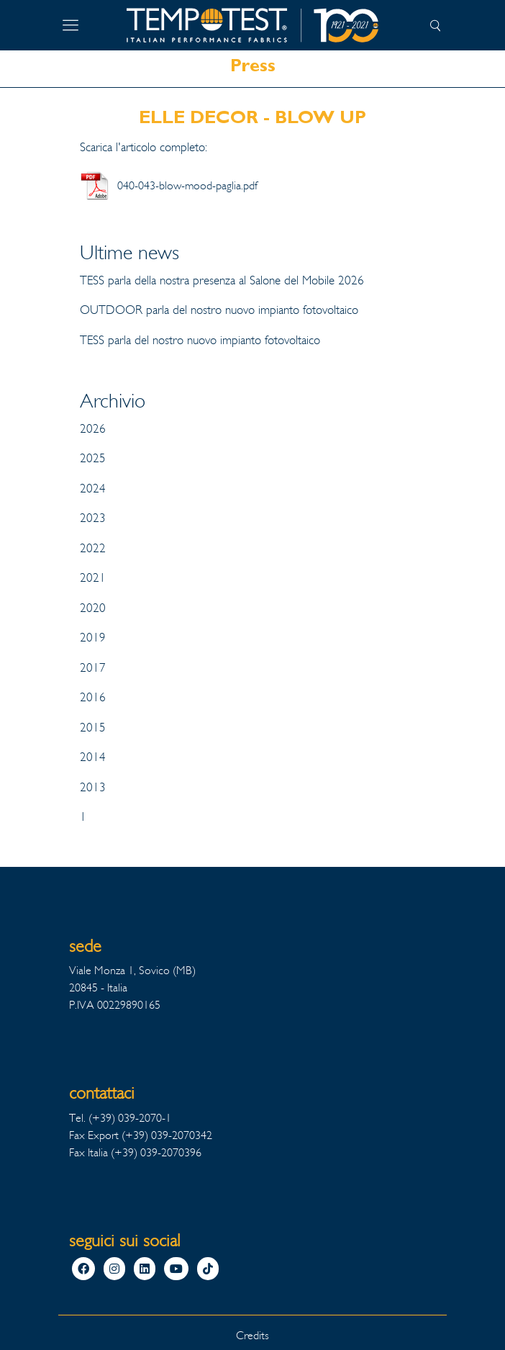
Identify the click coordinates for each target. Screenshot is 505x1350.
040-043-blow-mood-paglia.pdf (187, 185)
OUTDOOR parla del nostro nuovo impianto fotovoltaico (219, 310)
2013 (93, 787)
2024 (93, 488)
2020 (93, 608)
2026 (93, 428)
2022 (93, 548)
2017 (93, 667)
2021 (93, 577)
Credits (252, 1335)
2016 (93, 697)
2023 (93, 518)
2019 (93, 637)
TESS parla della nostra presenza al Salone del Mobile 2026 (222, 280)
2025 (93, 458)
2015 (93, 727)
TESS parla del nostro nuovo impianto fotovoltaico (200, 340)
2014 (93, 757)
